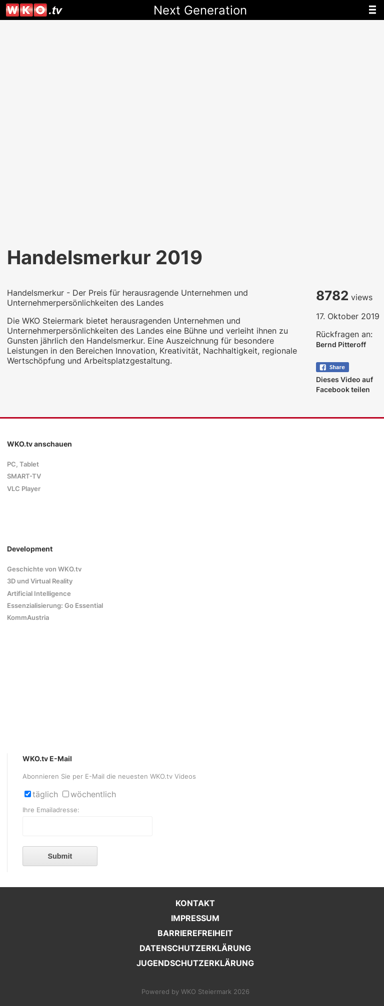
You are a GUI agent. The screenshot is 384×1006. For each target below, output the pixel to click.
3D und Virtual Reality (39, 581)
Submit (60, 856)
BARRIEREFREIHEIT (195, 933)
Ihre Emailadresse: (51, 810)
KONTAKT (195, 903)
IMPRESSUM (195, 918)
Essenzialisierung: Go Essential (55, 605)
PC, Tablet (23, 464)
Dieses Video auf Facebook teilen (344, 379)
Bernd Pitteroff (341, 344)
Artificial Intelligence (39, 593)
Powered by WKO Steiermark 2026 (196, 992)
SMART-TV (24, 476)
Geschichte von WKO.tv (44, 569)
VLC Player (23, 489)
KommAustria (28, 617)
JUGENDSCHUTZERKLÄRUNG (195, 963)
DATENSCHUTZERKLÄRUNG (195, 948)
